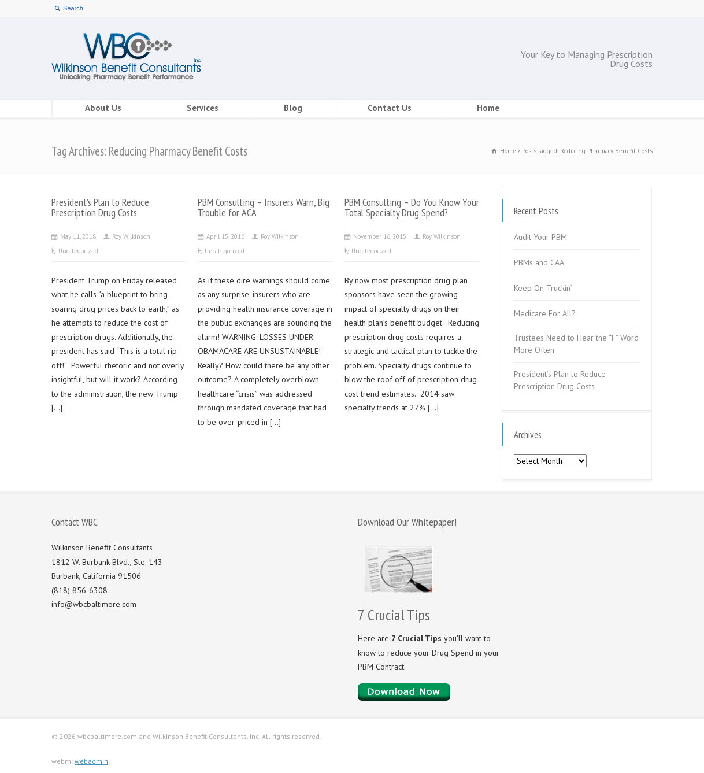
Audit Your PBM (540, 237)
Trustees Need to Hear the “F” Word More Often (576, 343)
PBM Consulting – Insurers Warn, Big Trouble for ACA (263, 207)
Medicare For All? (545, 313)
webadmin (91, 761)
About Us (103, 107)
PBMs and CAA (539, 262)
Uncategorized (78, 251)
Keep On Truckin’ (543, 288)
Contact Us (390, 107)
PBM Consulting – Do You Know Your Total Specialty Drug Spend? (411, 207)
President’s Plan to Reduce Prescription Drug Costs (100, 207)
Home (488, 107)
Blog (293, 107)
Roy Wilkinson (131, 236)
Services (202, 107)
